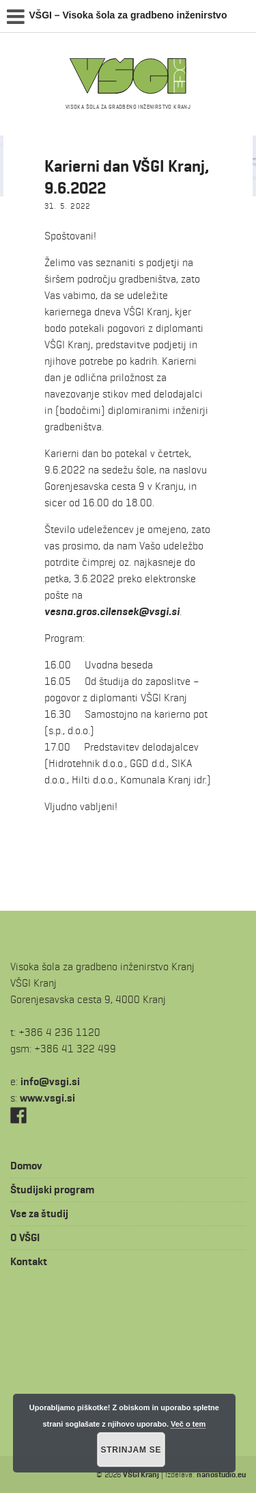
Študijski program (52, 1189)
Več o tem (188, 1424)
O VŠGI (25, 1237)
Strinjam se (131, 1450)
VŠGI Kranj (141, 1474)
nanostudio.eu (221, 1474)
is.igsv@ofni (50, 1081)
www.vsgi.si (47, 1097)
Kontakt (28, 1261)
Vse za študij (39, 1213)
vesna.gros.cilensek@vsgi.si (112, 611)
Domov (26, 1165)
